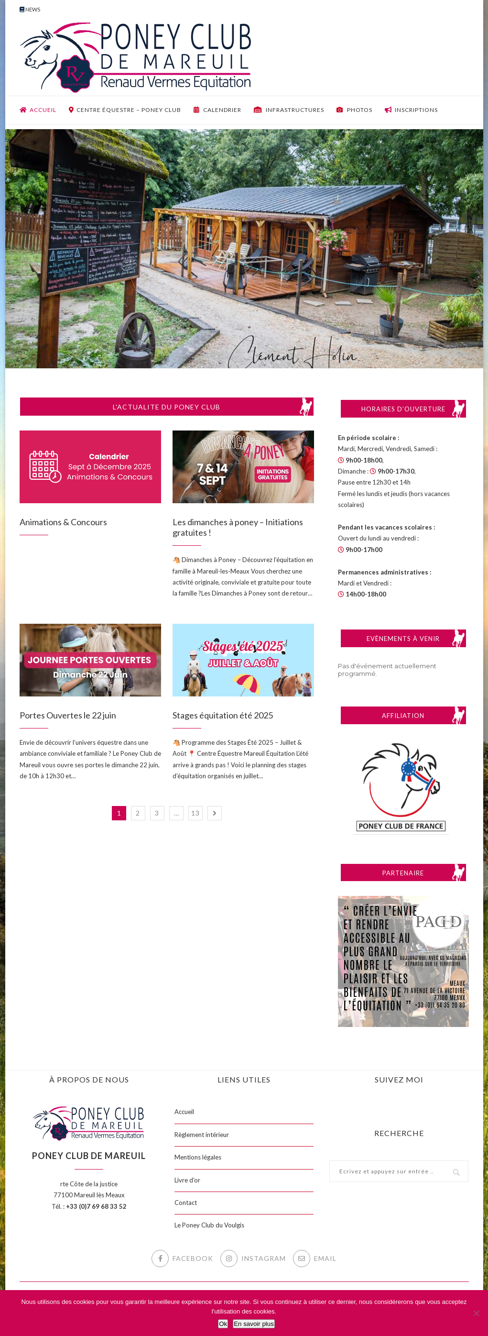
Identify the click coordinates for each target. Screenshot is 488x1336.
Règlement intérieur (201, 1134)
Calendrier (217, 109)
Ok (223, 1323)
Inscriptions (411, 109)
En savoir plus (254, 1323)
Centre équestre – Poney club (125, 109)
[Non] (476, 1313)
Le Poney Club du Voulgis (209, 1225)
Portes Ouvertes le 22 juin (68, 715)
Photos (354, 109)
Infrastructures (289, 109)
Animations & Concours (63, 522)
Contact (185, 1202)
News (30, 9)
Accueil (38, 109)
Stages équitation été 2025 (223, 715)
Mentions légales (197, 1157)
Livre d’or (187, 1180)
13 (195, 813)
